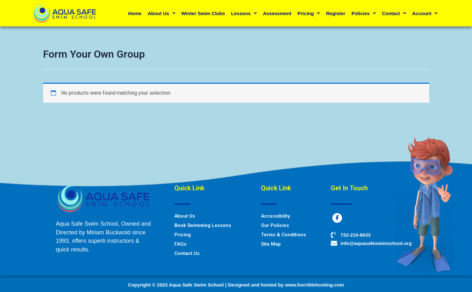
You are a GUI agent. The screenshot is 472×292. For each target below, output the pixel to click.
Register (335, 13)
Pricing (309, 13)
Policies (363, 13)
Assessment (277, 13)
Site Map (271, 244)
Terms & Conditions (283, 235)
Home (135, 13)
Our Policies (275, 225)
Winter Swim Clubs (203, 13)
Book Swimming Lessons (202, 225)
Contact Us (186, 253)
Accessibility (275, 216)
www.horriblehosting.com (314, 284)
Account (425, 13)
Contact (394, 13)
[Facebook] (337, 218)
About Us (161, 13)
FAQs (180, 244)
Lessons (244, 13)
